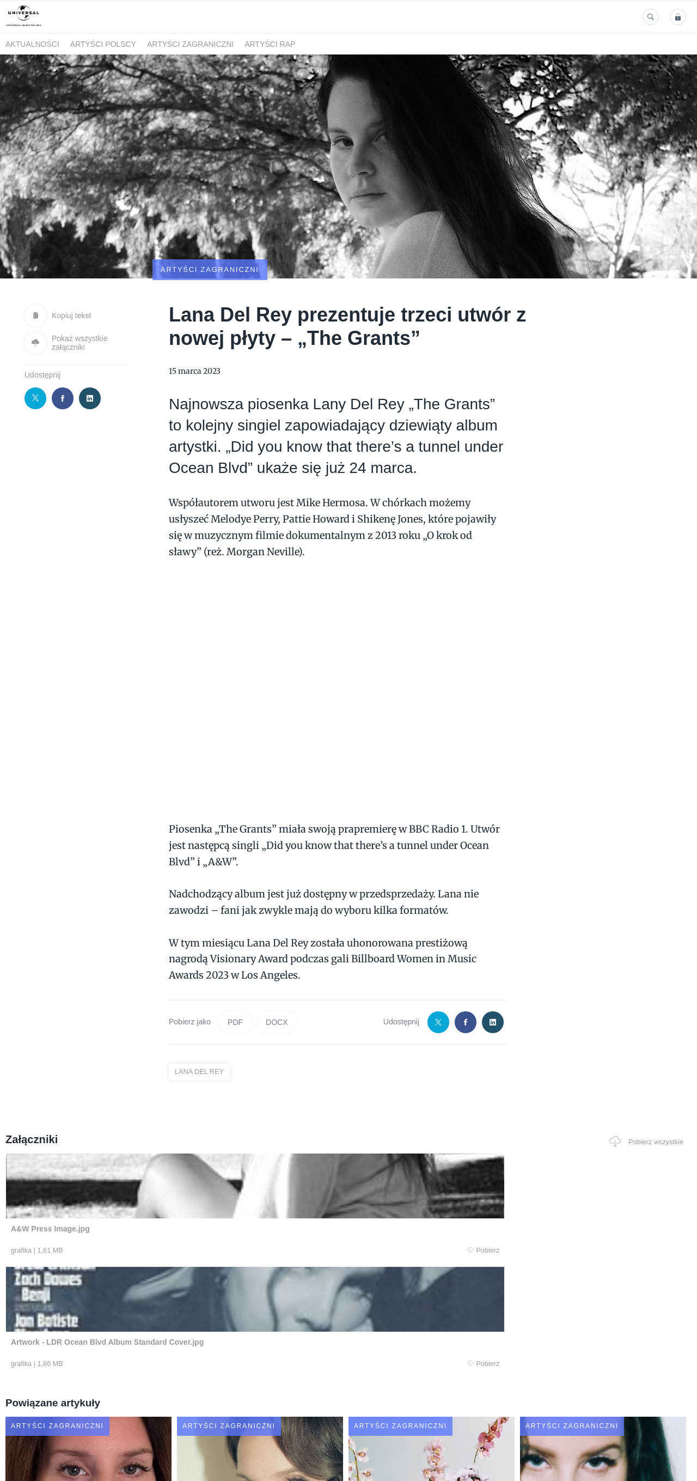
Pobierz (148, 1198)
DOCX (277, 968)
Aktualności (32, 44)
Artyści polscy (103, 44)
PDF (235, 968)
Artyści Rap (269, 44)
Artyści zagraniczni (190, 44)
